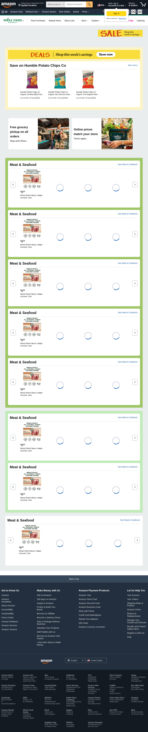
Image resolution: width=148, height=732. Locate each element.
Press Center (7, 617)
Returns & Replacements (133, 614)
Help (129, 637)
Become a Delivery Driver (48, 617)
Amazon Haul (16, 12)
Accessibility (7, 609)
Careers (5, 595)
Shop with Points (86, 611)
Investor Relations (9, 621)
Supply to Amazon (45, 603)
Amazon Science (9, 629)
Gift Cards (83, 623)
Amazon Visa (85, 595)
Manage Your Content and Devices (136, 621)
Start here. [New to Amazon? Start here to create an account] (122, 18)
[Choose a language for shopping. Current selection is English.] (73, 660)
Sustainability (7, 613)
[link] (12, 20)
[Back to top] (74, 582)
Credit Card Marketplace (90, 615)
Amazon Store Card (88, 599)
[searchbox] (75, 4)
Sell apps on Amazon (46, 599)
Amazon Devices (9, 625)
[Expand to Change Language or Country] (105, 5)
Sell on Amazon (44, 595)
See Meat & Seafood (127, 164)
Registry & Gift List (135, 633)
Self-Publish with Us (46, 632)
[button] (31, 4)
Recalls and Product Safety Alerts (136, 627)
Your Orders (132, 599)
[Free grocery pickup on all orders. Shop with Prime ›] (38, 133)
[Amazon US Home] (46, 662)
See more (132, 65)
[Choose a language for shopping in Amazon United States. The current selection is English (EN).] (100, 4)
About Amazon (8, 605)
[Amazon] (8, 4)
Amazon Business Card (89, 607)
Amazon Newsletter (6, 600)
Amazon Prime (134, 609)
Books (76, 12)
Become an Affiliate (46, 613)
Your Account (133, 595)
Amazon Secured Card (89, 603)
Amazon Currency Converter (92, 627)
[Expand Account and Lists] (125, 5)
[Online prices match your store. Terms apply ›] (102, 133)
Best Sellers (64, 12)
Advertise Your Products (48, 628)
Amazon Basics (49, 12)
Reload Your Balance (88, 619)
